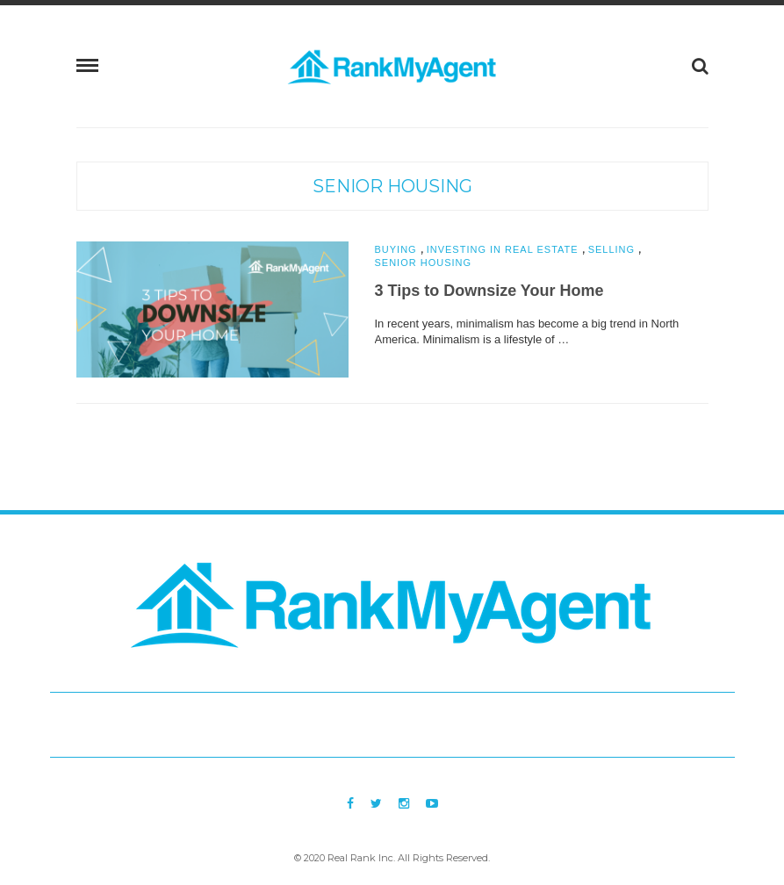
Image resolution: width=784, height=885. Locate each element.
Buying (396, 250)
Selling (611, 250)
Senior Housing (392, 186)
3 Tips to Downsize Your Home (489, 290)
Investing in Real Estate (503, 250)
